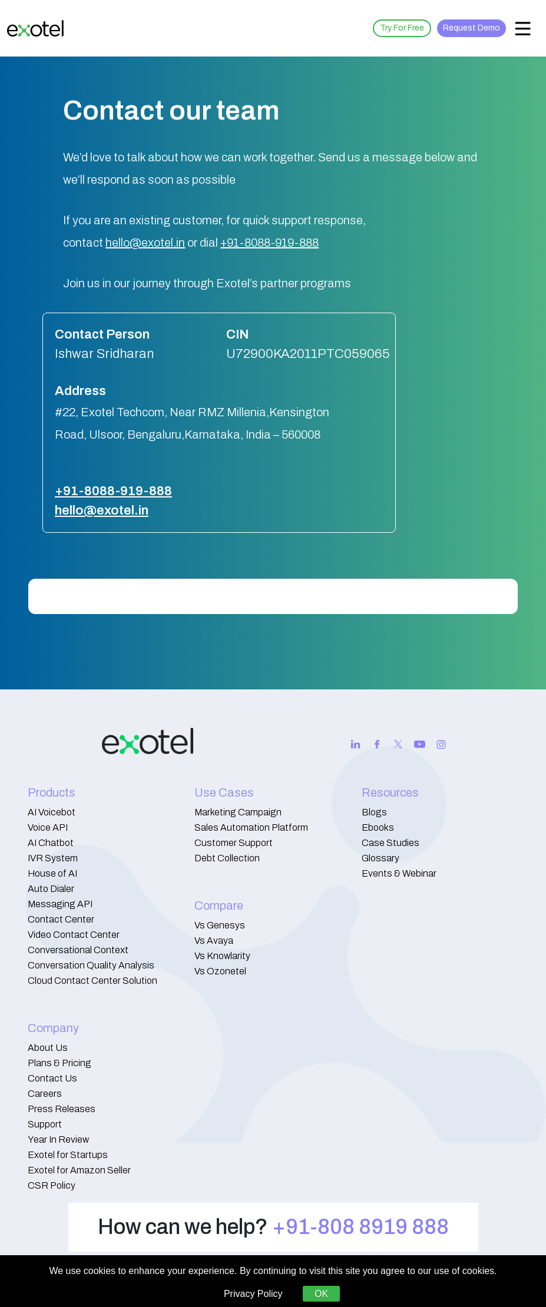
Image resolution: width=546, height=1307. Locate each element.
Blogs (374, 812)
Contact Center (61, 919)
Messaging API (60, 904)
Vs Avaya (213, 941)
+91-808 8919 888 (360, 1227)
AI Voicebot (51, 812)
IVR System (53, 858)
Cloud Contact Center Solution (92, 981)
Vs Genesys (219, 925)
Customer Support (233, 843)
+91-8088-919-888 (269, 242)
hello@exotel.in (145, 242)
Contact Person (102, 334)
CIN (237, 334)
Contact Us (52, 1078)
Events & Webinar (399, 873)
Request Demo (471, 28)
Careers (45, 1094)
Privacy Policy (253, 1294)
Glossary (380, 858)
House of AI (52, 873)
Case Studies (390, 843)
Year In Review (58, 1139)
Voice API (48, 827)
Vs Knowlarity (222, 956)
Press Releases (61, 1109)
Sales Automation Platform (251, 827)
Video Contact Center (74, 935)
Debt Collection (227, 858)
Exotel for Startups (68, 1155)
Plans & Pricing (59, 1063)
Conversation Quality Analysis (91, 965)
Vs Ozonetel (220, 971)
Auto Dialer (51, 889)
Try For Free (402, 28)
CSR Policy (51, 1185)
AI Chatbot (51, 843)
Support (45, 1124)
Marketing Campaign (238, 812)
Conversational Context (78, 950)
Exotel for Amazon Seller (79, 1170)
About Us (48, 1048)
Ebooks (378, 827)
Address (80, 391)
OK (321, 1294)
